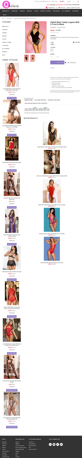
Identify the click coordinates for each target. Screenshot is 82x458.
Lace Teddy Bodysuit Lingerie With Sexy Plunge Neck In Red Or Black (12, 89)
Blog (17, 455)
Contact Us (31, 442)
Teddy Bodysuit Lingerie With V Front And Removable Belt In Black (51, 152)
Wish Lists (62, 7)
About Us (18, 442)
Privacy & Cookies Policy (21, 447)
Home (3, 18)
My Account (54, 1)
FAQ (30, 447)
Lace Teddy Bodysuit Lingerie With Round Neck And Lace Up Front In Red (12, 344)
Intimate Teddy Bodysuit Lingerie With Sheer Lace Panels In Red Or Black (11, 308)
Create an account (75, 7)
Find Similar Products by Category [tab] (36, 108)
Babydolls (5, 11)
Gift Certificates (32, 443)
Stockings (56, 11)
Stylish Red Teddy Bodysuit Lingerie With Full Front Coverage (51, 210)
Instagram (54, 444)
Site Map (17, 456)
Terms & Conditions (20, 445)
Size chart (77, 42)
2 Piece (36, 11)
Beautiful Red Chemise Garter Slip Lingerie (11, 162)
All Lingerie (66, 11)
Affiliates (17, 443)
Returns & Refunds (20, 449)
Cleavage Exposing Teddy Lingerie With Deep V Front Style (52, 238)
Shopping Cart (52, 7)
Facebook (50, 444)
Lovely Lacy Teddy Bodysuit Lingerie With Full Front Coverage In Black (52, 181)
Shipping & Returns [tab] (54, 105)
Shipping (17, 451)
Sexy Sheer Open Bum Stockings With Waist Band (11, 198)
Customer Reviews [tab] (40, 105)
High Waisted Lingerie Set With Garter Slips (11, 271)
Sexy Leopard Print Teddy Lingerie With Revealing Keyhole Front (11, 418)
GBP (62, 1)
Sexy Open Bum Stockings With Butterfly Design (12, 381)
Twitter (61, 444)
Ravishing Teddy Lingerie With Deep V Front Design (52, 267)
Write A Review (61, 27)
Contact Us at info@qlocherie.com (42, 1)
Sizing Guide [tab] (28, 105)
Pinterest (52, 73)
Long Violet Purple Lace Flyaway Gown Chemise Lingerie (11, 235)
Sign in (68, 7)
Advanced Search (33, 449)
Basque (29, 11)
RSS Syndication (32, 445)
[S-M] (51, 50)
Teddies (22, 11)
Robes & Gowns (45, 11)
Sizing (17, 453)
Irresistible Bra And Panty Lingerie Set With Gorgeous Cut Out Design (11, 126)
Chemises (14, 11)
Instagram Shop (5, 456)
